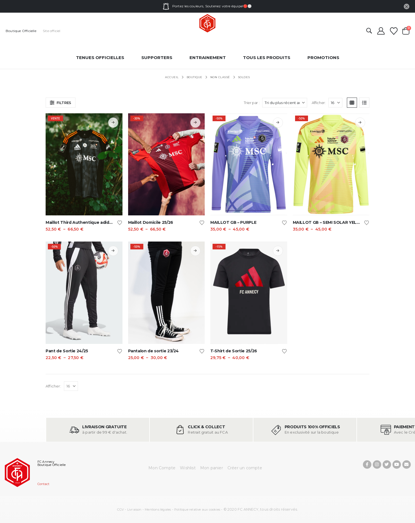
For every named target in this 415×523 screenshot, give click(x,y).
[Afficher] (335, 102)
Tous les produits (266, 57)
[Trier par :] (284, 102)
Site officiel (52, 31)
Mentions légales (158, 509)
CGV (120, 509)
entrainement (207, 57)
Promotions (323, 57)
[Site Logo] (207, 23)
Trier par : (252, 102)
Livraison (134, 509)
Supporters (156, 57)
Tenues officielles (100, 57)
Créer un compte (244, 467)
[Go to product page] (84, 164)
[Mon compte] (380, 31)
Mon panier (211, 467)
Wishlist (188, 467)
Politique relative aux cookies (197, 509)
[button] (369, 31)
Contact (43, 484)
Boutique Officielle (21, 31)
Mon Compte (161, 467)
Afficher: (319, 102)
